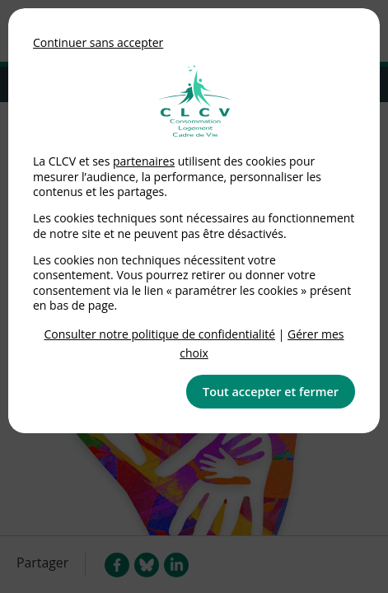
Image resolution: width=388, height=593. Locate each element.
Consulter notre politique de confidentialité (160, 334)
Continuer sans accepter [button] (98, 42)
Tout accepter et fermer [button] (271, 391)
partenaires (144, 161)
